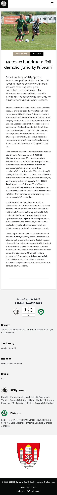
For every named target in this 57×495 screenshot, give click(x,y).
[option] (28, 456)
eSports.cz (50, 482)
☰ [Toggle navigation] (52, 3)
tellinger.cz (35, 491)
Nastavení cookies (28, 487)
